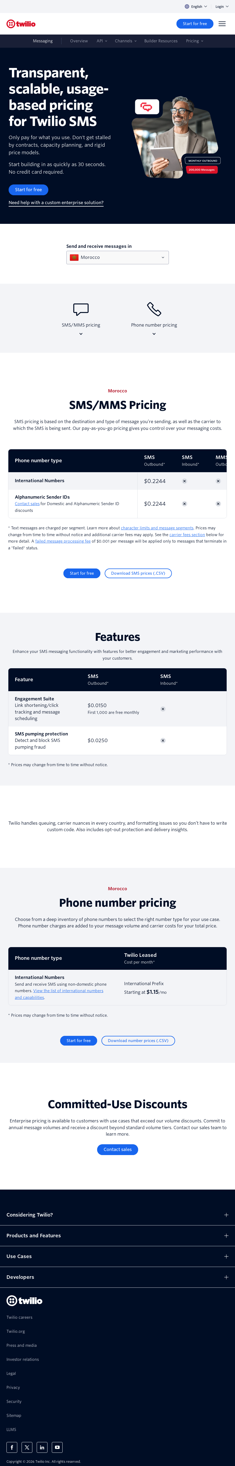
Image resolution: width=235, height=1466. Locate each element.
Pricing (192, 41)
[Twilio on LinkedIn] (42, 1447)
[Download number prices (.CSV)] (138, 1041)
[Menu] (222, 23)
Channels (123, 41)
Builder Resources (161, 41)
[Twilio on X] (27, 1447)
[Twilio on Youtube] (57, 1447)
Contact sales (27, 504)
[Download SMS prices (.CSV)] (138, 573)
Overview (79, 41)
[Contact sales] (117, 1149)
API (100, 41)
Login (222, 7)
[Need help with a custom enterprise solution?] (56, 203)
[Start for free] (194, 24)
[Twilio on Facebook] (11, 1447)
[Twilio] (21, 24)
